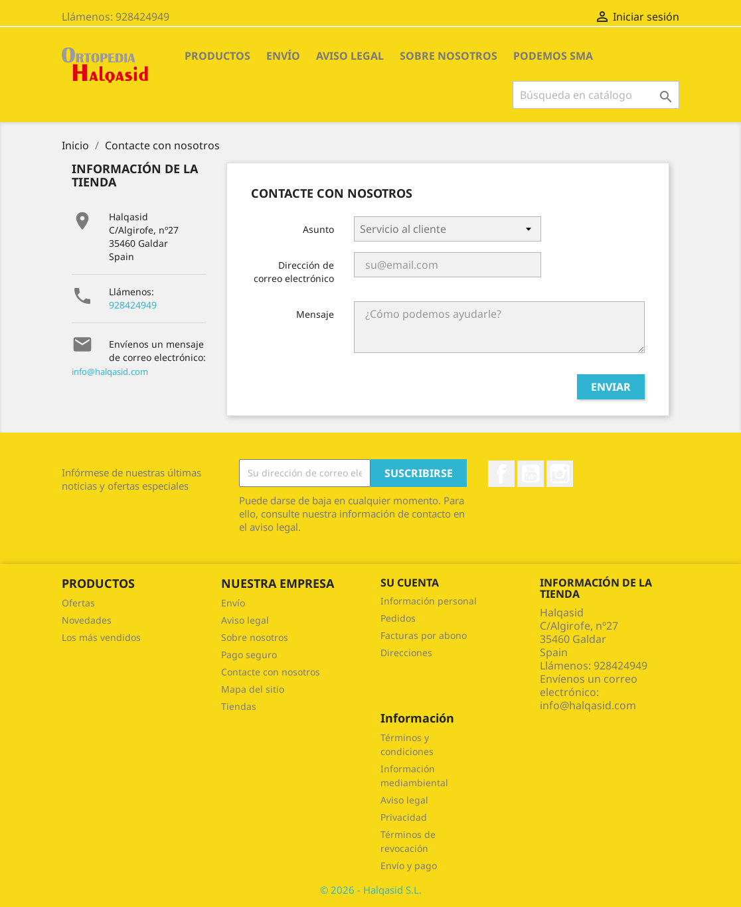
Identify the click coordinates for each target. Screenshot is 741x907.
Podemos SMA (553, 55)
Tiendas (238, 706)
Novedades (87, 620)
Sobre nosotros (448, 55)
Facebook (501, 473)
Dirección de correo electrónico (294, 272)
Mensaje (315, 314)
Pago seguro (249, 654)
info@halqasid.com (110, 372)
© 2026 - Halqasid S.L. (371, 889)
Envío (283, 55)
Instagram (559, 473)
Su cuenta (409, 582)
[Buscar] (596, 95)
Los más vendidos (101, 637)
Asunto (318, 229)
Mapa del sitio (252, 689)
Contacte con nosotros (270, 671)
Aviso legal (350, 55)
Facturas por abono (423, 635)
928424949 (133, 305)
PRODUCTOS (217, 55)
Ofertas (78, 602)
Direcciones (406, 652)
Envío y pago (408, 865)
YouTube (530, 473)
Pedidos (398, 618)
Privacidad (403, 817)
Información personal (428, 600)
